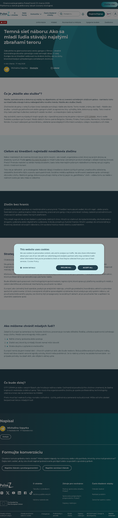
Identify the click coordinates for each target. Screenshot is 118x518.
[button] (27, 268)
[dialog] (59, 259)
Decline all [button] (66, 267)
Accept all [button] (88, 267)
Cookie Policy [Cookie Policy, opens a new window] (33, 261)
